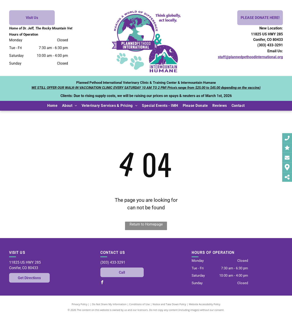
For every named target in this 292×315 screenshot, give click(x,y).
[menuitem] (52, 106)
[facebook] (102, 282)
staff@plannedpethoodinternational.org (250, 57)
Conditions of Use (139, 304)
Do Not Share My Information (109, 304)
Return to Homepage (146, 224)
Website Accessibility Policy (204, 304)
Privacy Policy (79, 304)
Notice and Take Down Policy (169, 304)
